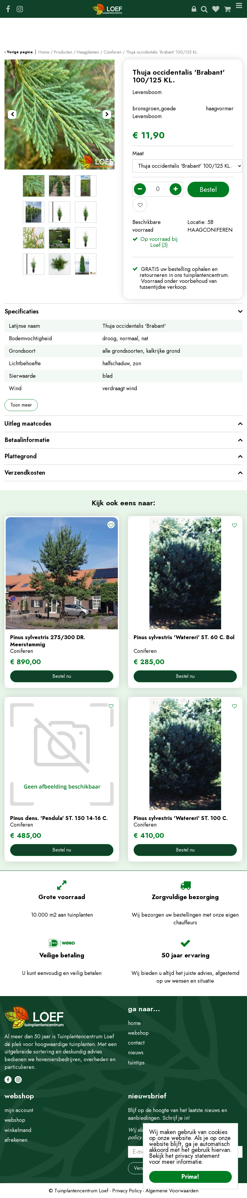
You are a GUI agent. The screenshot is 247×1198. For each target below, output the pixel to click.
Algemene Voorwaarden (172, 1190)
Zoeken (204, 8)
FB (8, 8)
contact (136, 1043)
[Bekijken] (227, 8)
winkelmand (17, 1130)
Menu (239, 8)
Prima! (190, 1176)
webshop (138, 1033)
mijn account (18, 1110)
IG (19, 8)
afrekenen (15, 1140)
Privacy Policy (127, 1190)
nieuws (135, 1052)
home (134, 1023)
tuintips (136, 1063)
